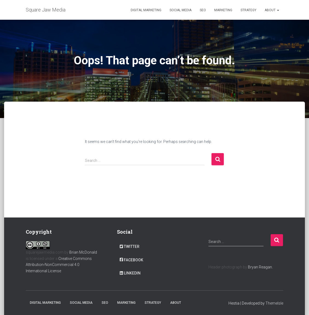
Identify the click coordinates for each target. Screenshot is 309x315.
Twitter (129, 246)
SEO (203, 10)
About (272, 10)
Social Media (180, 10)
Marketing (223, 10)
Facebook (131, 260)
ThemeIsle (274, 303)
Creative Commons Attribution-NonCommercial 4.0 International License (59, 264)
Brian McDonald (83, 252)
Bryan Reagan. (260, 267)
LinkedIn (130, 273)
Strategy (248, 10)
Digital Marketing (146, 10)
